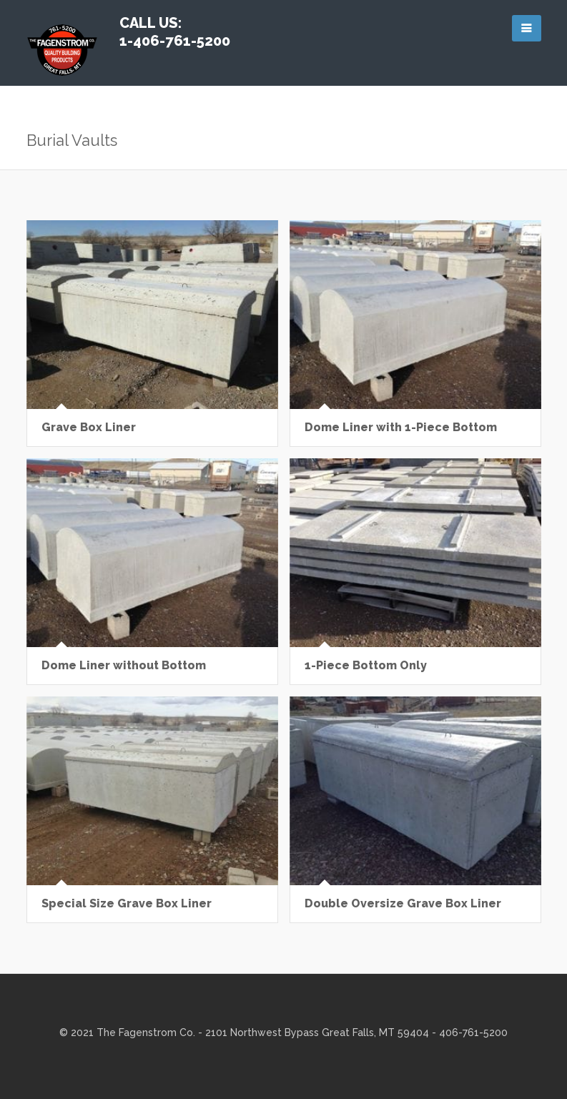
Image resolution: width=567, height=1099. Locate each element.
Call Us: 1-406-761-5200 (174, 31)
